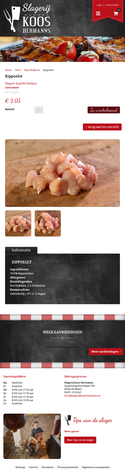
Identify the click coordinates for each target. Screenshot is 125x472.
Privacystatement (67, 467)
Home (8, 70)
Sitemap (20, 467)
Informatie (21, 250)
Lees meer (12, 87)
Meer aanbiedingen (105, 351)
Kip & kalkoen (32, 70)
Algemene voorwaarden (96, 467)
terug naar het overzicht (103, 127)
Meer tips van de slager (80, 440)
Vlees (18, 70)
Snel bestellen (112, 5)
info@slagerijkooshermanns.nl (82, 395)
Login (99, 5)
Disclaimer (48, 467)
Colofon (33, 467)
